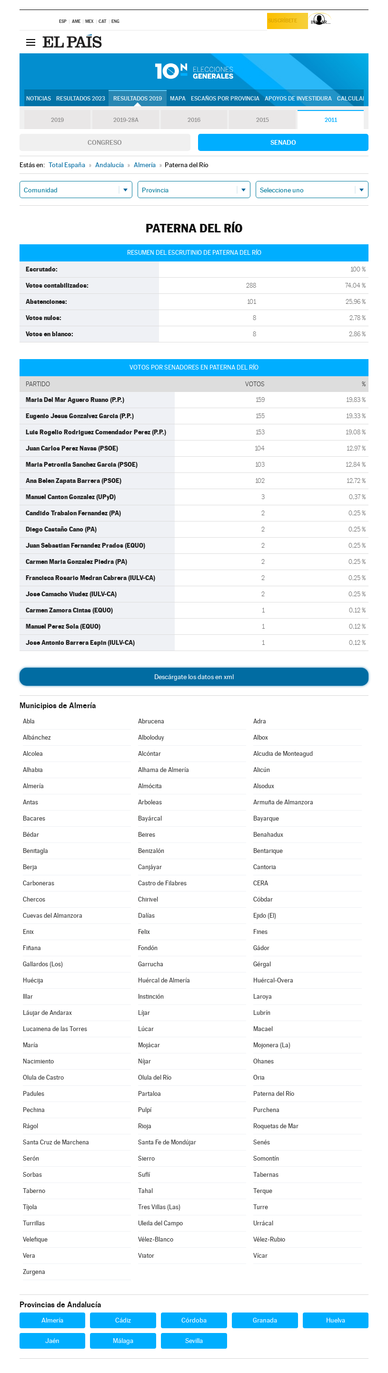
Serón (31, 1158)
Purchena (266, 1109)
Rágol (30, 1126)
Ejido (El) (264, 915)
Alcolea (33, 753)
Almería (33, 786)
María (30, 1045)
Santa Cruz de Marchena (56, 1142)
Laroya (262, 996)
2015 (262, 120)
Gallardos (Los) (43, 964)
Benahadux (268, 834)
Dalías (146, 915)
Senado (283, 142)
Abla (29, 721)
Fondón (148, 948)
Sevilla (194, 1340)
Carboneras (38, 883)
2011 (330, 120)
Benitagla (35, 850)
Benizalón (151, 850)
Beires (146, 834)
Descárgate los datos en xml (194, 677)
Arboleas (150, 802)
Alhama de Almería (163, 769)
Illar (28, 996)
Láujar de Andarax (47, 1012)
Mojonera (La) (271, 1045)
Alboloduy (151, 737)
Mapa (178, 98)
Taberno (34, 1190)
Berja (30, 867)
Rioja (144, 1126)
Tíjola (30, 1207)
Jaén (52, 1340)
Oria (259, 1077)
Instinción (151, 996)
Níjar (144, 1061)
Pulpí (144, 1109)
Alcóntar (149, 753)
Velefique (35, 1239)
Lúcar (146, 1028)
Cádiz (123, 1320)
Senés (261, 1142)
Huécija (33, 980)
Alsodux (263, 786)
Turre (260, 1207)
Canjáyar (150, 867)
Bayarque (266, 818)
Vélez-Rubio (269, 1239)
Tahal (145, 1190)
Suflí (144, 1174)
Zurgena (34, 1271)
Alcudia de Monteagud (283, 753)
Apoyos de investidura (298, 98)
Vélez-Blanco (155, 1239)
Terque (262, 1190)
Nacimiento (38, 1061)
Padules (33, 1093)
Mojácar (149, 1045)
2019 (57, 120)
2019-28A (125, 120)
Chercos (34, 899)
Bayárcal (150, 818)
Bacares (34, 818)
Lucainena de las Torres (55, 1028)
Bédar (31, 834)
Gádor (261, 948)
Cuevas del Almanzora (52, 915)
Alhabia (33, 769)
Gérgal (262, 964)
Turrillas (34, 1223)
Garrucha (150, 964)
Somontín (266, 1158)
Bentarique (268, 850)
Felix (144, 931)
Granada (265, 1320)
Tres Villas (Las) (159, 1207)
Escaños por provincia (225, 98)
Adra (259, 721)
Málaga (123, 1340)
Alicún (261, 769)
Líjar (144, 1012)
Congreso (105, 142)
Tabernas (266, 1174)
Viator (146, 1255)
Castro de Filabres (162, 883)
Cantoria (264, 867)
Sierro (146, 1158)
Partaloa (149, 1093)
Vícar (260, 1255)
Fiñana (32, 948)
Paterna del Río (273, 1093)
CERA (260, 883)
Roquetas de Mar (275, 1126)
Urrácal (263, 1223)
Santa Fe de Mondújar (167, 1142)
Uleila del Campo (160, 1223)
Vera (29, 1255)
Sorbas (32, 1174)
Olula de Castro (43, 1077)
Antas (30, 802)
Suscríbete (285, 22)
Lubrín (261, 1012)
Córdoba (194, 1320)
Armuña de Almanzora (283, 802)
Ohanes (263, 1061)
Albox (260, 737)
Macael (263, 1028)
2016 (194, 120)
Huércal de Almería (164, 980)
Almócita (150, 786)
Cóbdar (263, 899)
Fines (260, 931)
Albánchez (37, 737)
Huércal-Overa (273, 980)
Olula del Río (154, 1077)
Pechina (34, 1109)
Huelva (335, 1320)
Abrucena (151, 721)
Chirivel (148, 899)
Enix (28, 931)
